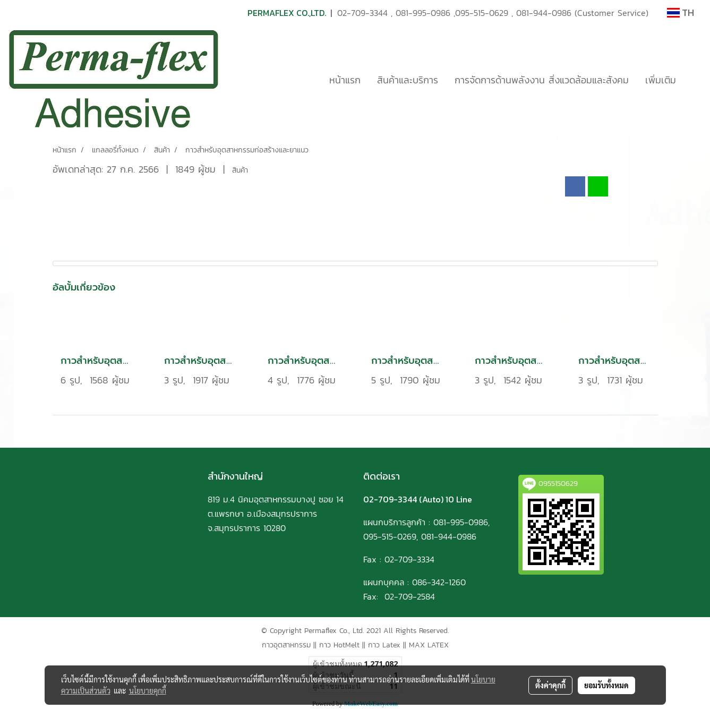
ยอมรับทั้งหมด (606, 685)
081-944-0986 (543, 12)
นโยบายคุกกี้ (147, 690)
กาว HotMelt (339, 645)
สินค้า (240, 170)
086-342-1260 (439, 582)
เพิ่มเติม (660, 80)
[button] (693, 79)
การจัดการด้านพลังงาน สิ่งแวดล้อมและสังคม (542, 80)
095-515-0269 (389, 536)
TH (680, 12)
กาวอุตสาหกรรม (286, 645)
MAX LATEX (429, 645)
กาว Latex (384, 645)
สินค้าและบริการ (407, 80)
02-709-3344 (362, 12)
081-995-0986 (423, 12)
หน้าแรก (345, 80)
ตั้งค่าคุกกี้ (550, 685)
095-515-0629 (481, 12)
